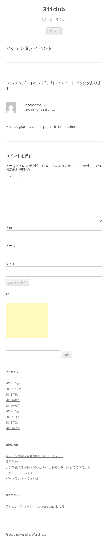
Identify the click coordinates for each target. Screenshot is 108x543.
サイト (10, 263)
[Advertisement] (27, 320)
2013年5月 (13, 383)
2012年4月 (13, 417)
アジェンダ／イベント (21, 506)
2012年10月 (14, 389)
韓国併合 (12, 461)
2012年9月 (13, 394)
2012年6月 (13, 405)
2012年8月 (13, 400)
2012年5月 (13, 411)
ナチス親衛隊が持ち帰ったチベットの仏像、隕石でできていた (48, 467)
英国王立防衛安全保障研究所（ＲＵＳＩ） (34, 456)
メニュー (54, 30)
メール (10, 245)
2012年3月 (13, 422)
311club (54, 9)
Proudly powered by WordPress (26, 534)
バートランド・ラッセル (22, 478)
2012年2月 (13, 428)
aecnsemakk (35, 104)
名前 (9, 227)
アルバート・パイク (19, 473)
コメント (14, 176)
